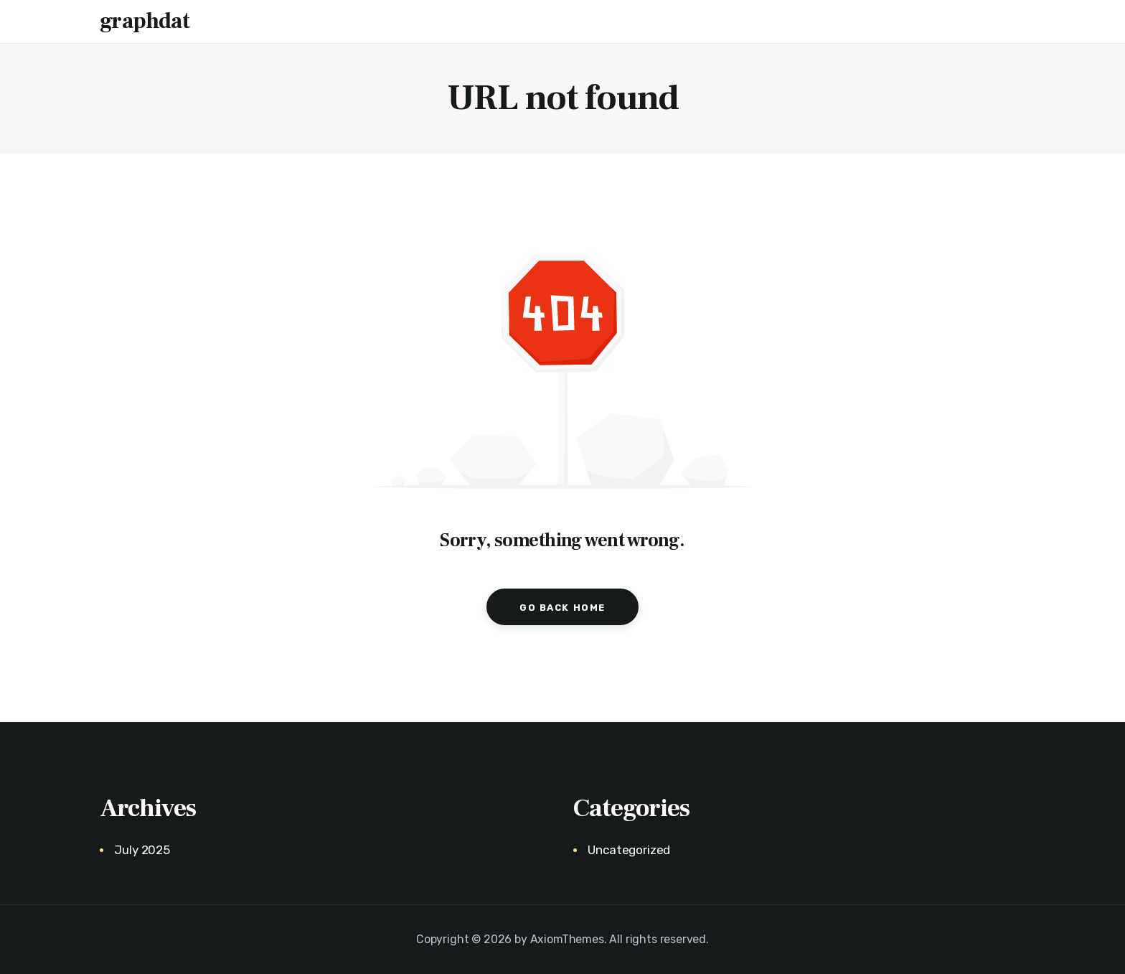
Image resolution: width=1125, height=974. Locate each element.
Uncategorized (629, 850)
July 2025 (141, 850)
